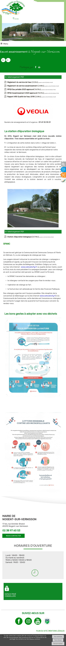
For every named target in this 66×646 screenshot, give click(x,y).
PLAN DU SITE (41, 631)
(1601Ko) (24, 89)
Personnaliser (58, 643)
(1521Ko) (25, 93)
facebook (35, 67)
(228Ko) (24, 97)
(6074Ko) (23, 237)
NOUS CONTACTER (13, 536)
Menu (5, 44)
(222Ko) (22, 82)
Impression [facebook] (39, 66)
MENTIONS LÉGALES (57, 631)
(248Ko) (25, 86)
